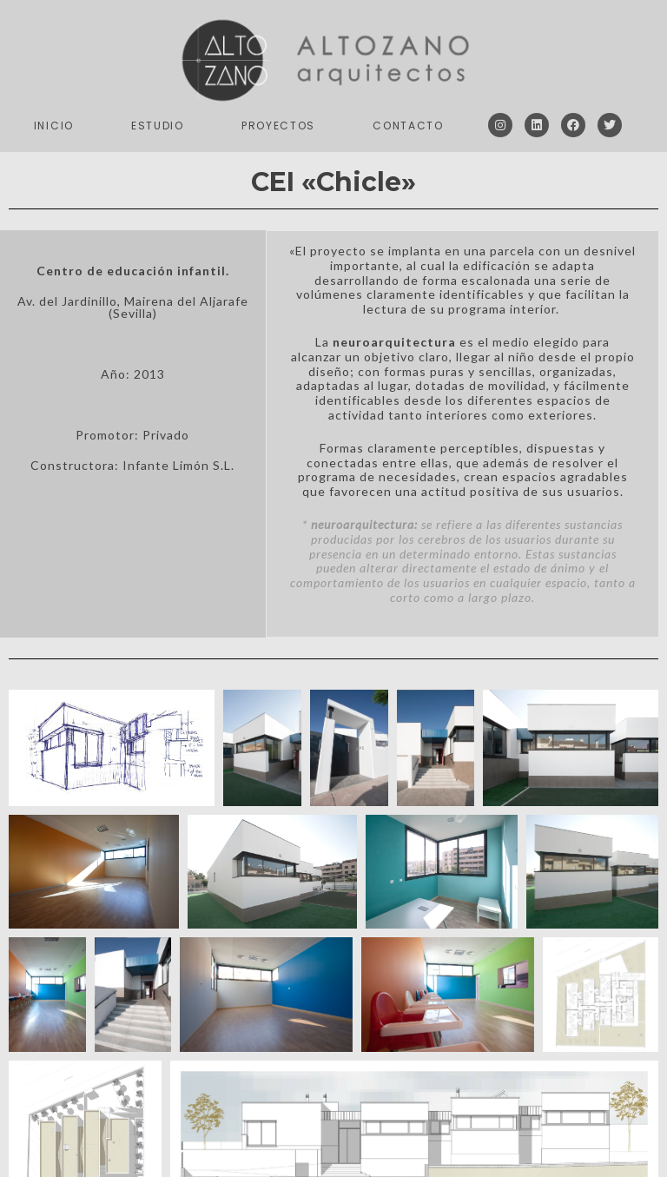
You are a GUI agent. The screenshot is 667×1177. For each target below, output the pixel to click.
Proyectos (278, 125)
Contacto (408, 125)
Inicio (54, 125)
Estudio (157, 125)
